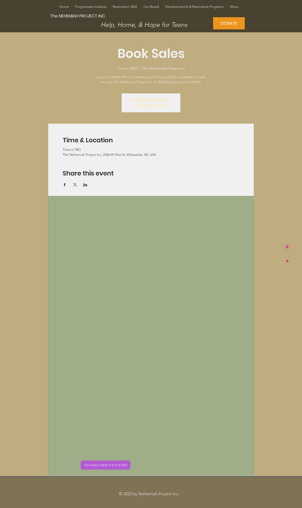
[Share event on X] (75, 184)
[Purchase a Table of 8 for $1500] (105, 465)
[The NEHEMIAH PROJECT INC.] (78, 16)
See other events (151, 105)
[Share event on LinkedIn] (85, 184)
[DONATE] (229, 23)
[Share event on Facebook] (65, 184)
